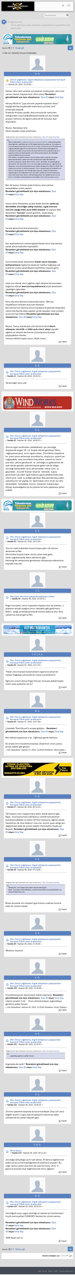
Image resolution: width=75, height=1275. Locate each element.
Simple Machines (66, 1271)
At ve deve (15, 1150)
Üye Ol (44, 97)
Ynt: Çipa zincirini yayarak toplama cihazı (32, 596)
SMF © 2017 (53, 1271)
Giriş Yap (58, 97)
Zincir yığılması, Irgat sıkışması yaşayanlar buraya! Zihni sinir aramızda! (37, 80)
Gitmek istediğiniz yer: (51, 1256)
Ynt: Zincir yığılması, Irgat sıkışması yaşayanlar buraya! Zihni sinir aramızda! (35, 372)
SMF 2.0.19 (42, 1271)
